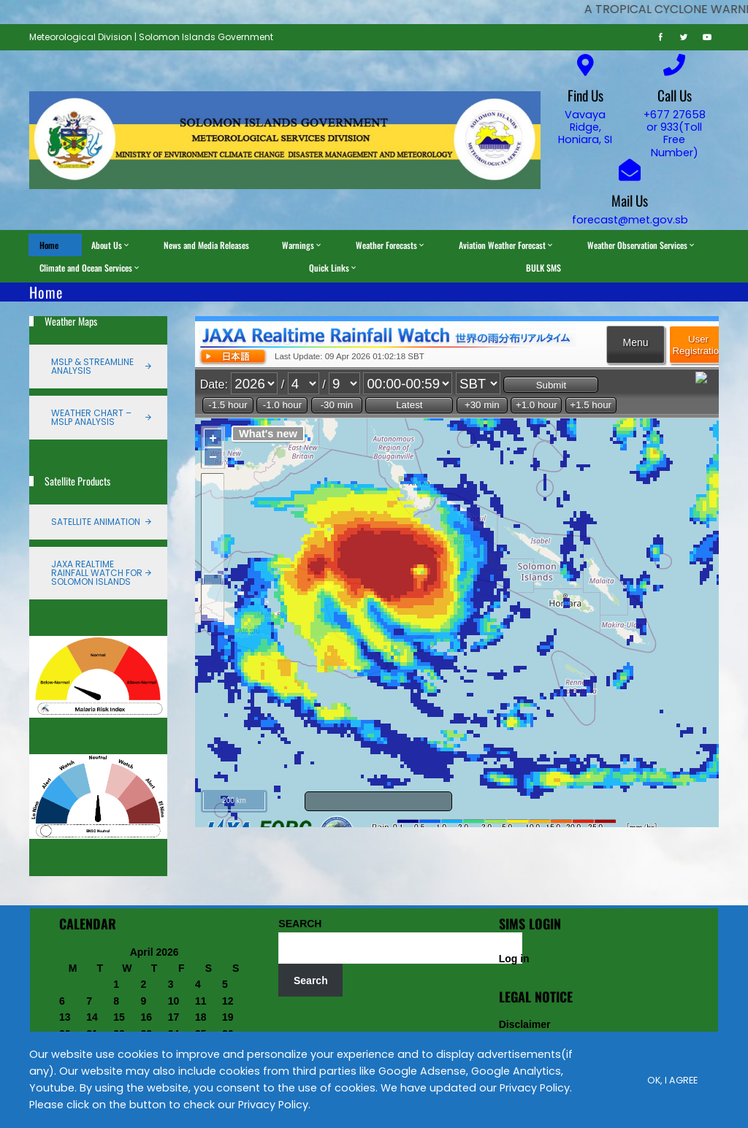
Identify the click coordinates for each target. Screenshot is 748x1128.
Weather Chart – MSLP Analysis (91, 417)
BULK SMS (543, 267)
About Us (111, 245)
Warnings (302, 245)
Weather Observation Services (641, 245)
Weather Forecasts (391, 245)
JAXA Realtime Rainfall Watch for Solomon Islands (96, 573)
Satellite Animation (95, 521)
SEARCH (299, 923)
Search (311, 980)
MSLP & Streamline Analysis (92, 366)
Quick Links (333, 267)
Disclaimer (525, 1024)
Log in (514, 958)
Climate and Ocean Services (90, 267)
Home (48, 245)
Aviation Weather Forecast (506, 245)
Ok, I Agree (672, 1079)
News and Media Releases (206, 245)
